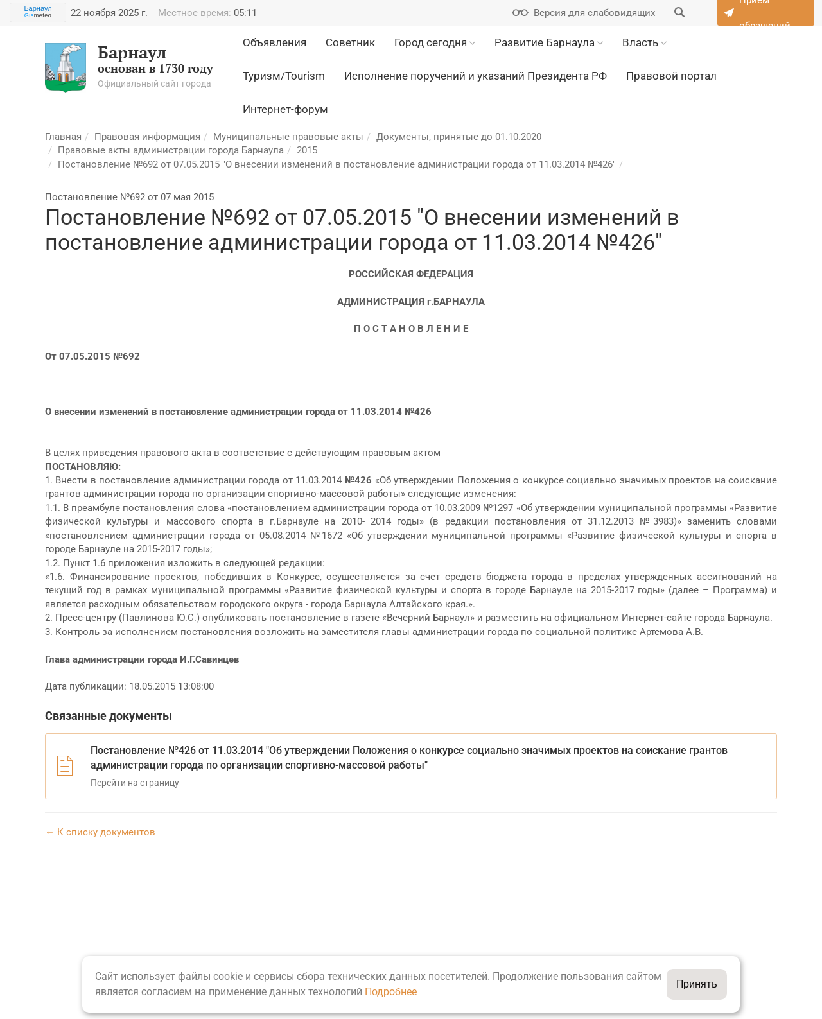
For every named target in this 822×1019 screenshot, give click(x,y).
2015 (307, 150)
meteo (38, 15)
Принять (696, 984)
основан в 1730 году (129, 68)
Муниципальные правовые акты (288, 137)
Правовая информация (147, 137)
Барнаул (37, 8)
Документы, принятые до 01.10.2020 (458, 137)
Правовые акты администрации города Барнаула (171, 150)
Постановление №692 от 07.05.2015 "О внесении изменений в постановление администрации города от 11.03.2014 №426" (337, 164)
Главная (63, 137)
